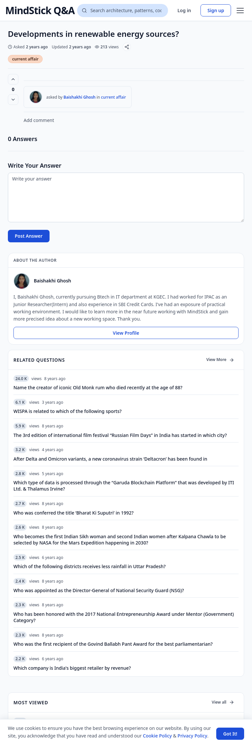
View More (220, 359)
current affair (25, 59)
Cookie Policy (157, 736)
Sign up (215, 10)
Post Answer (29, 236)
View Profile (126, 333)
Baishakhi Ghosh (80, 97)
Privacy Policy (192, 736)
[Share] (127, 47)
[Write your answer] (126, 197)
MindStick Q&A (39, 10)
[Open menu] (240, 10)
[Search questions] (122, 10)
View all (223, 702)
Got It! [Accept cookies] (230, 734)
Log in (184, 10)
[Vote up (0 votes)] (13, 79)
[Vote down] (13, 99)
